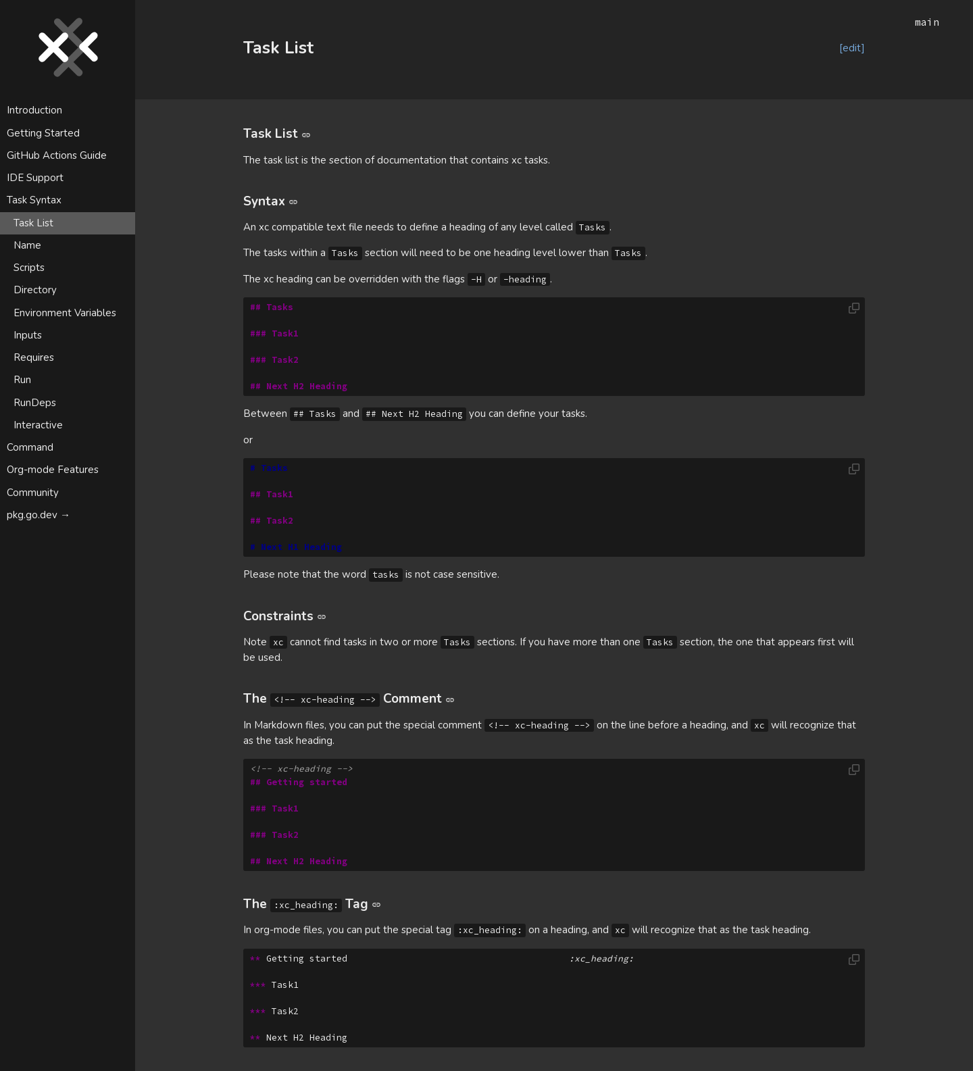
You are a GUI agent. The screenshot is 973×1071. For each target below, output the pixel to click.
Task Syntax (34, 200)
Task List (33, 223)
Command (30, 447)
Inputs (28, 335)
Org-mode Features (53, 469)
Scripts (29, 267)
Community (33, 492)
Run (22, 380)
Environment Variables (65, 313)
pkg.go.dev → (38, 515)
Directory (35, 290)
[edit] (852, 48)
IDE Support (35, 177)
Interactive (38, 425)
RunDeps (35, 402)
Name (27, 245)
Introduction (34, 110)
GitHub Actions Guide (57, 155)
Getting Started (43, 133)
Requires (34, 357)
